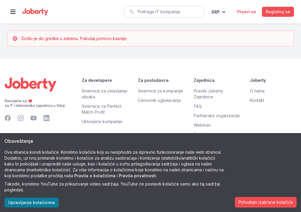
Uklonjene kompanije (102, 121)
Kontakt (257, 100)
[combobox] (164, 11)
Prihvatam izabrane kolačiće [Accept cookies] (265, 202)
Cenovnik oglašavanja (159, 100)
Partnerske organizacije (217, 115)
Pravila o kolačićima (95, 175)
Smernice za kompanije (160, 90)
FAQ (198, 106)
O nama (257, 90)
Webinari (202, 124)
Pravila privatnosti (137, 175)
